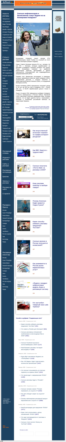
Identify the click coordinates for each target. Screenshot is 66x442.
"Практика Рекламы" (44, 108)
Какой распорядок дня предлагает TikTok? (34, 407)
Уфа (4, 236)
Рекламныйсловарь (7, 152)
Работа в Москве (58, 51)
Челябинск (5, 231)
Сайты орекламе (6, 165)
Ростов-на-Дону (7, 234)
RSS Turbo (6, 427)
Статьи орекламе (6, 58)
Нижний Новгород (7, 218)
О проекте (6, 194)
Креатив (6, 176)
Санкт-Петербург (7, 213)
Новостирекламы (6, 15)
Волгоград (5, 239)
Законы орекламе (6, 182)
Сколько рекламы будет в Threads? (32, 380)
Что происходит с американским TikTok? (33, 375)
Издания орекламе (6, 158)
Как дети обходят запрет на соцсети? (32, 394)
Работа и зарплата (58, 56)
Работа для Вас (58, 53)
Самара (5, 223)
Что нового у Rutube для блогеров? (32, 329)
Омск (4, 226)
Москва (4, 210)
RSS (4, 426)
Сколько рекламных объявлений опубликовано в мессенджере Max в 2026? (32, 333)
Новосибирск (6, 215)
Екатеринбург (6, 221)
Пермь (4, 242)
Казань (4, 228)
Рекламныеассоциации (7, 171)
